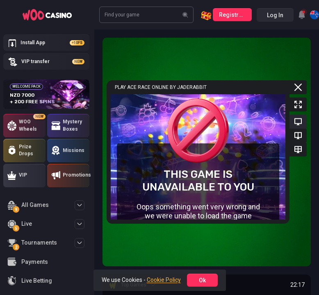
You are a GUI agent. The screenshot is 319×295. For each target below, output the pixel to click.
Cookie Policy (164, 280)
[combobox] (301, 15)
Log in (275, 15)
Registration (235, 14)
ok (202, 280)
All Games (28, 206)
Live (19, 225)
